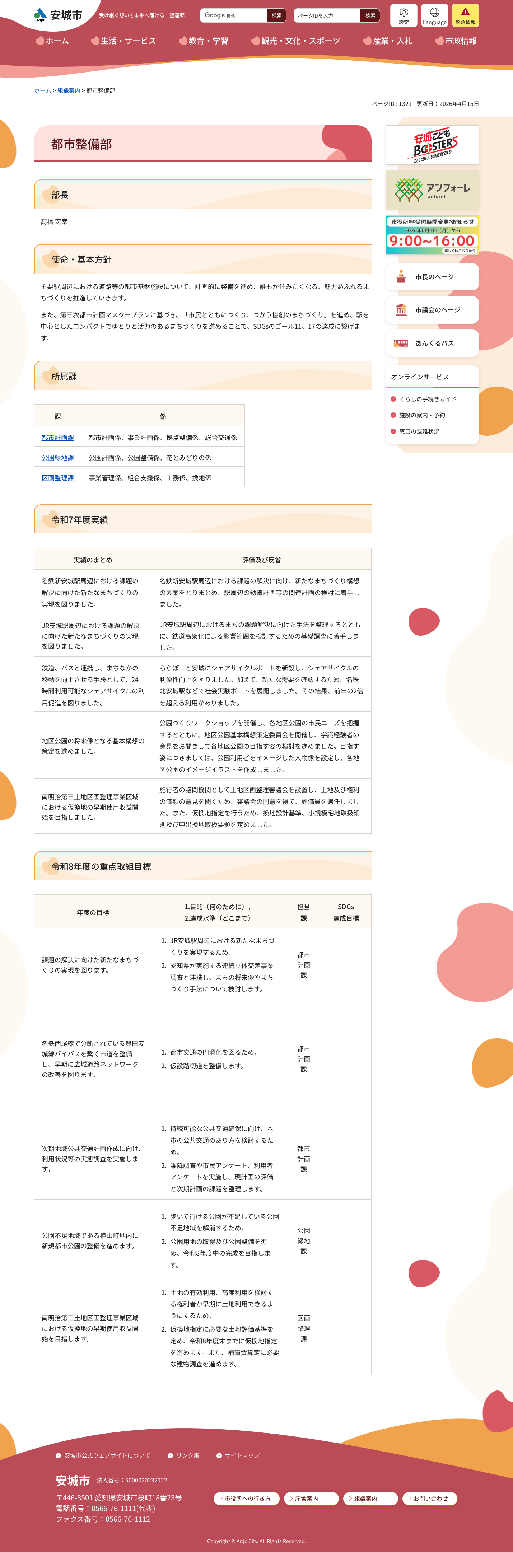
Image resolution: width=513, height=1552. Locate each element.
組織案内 (68, 90)
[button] (404, 15)
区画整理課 (58, 477)
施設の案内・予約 (422, 415)
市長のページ (434, 276)
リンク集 (187, 1455)
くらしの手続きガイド (428, 398)
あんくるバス (434, 342)
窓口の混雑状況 (419, 431)
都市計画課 (58, 437)
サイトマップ (242, 1455)
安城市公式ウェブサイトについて (107, 1455)
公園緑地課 (58, 457)
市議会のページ (438, 309)
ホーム (42, 90)
